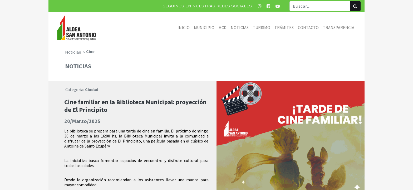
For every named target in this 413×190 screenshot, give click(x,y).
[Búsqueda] (355, 6)
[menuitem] (183, 27)
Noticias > (75, 52)
